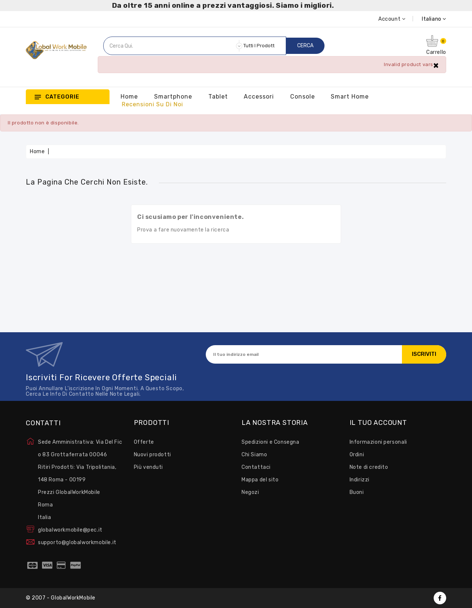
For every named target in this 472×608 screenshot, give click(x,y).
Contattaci (256, 467)
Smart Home (350, 96)
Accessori (259, 96)
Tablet (218, 96)
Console (302, 96)
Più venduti (148, 467)
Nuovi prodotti (152, 454)
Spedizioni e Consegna (270, 442)
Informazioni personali (378, 442)
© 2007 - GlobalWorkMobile (61, 598)
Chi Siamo (254, 454)
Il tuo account (378, 423)
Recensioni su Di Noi (152, 104)
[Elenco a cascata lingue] (425, 19)
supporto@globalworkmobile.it (77, 542)
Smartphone (173, 96)
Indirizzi (359, 480)
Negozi (250, 492)
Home (129, 96)
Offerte (144, 442)
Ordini (357, 454)
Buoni (357, 492)
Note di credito (369, 467)
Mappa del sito (260, 480)
